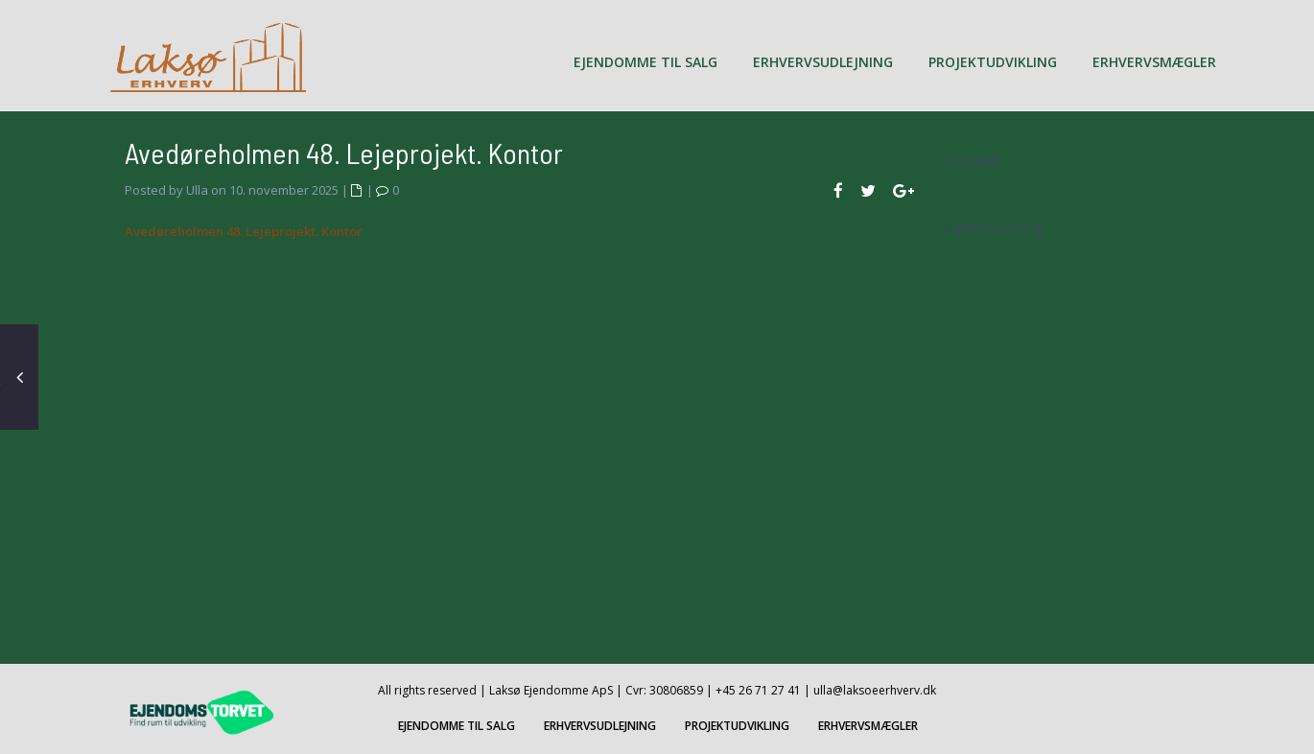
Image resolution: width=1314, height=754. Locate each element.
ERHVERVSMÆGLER (1154, 62)
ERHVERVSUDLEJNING (823, 62)
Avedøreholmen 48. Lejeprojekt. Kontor (244, 231)
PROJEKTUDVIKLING (992, 62)
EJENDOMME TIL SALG (645, 62)
